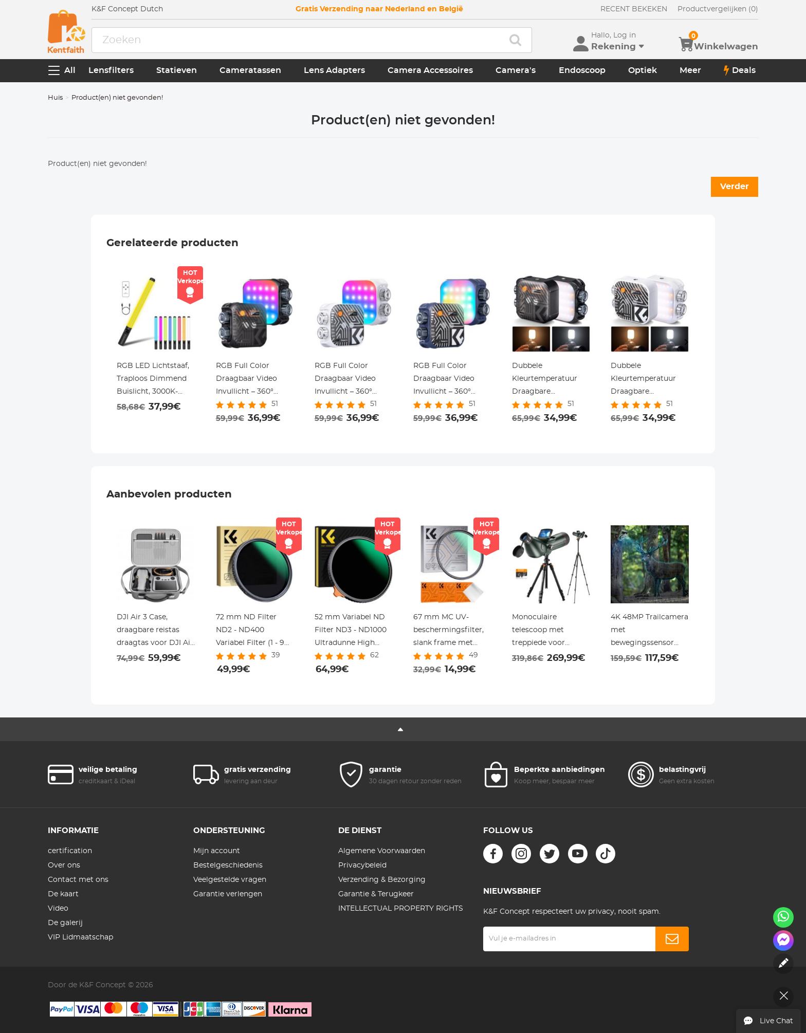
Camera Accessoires (430, 70)
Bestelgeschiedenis (228, 865)
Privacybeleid (362, 865)
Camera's (516, 70)
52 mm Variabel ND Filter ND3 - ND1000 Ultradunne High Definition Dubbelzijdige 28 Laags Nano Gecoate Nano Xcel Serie (352, 632)
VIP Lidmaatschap (80, 937)
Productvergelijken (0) (717, 9)
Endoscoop (582, 70)
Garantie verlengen (227, 894)
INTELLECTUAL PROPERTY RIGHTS (400, 908)
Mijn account (216, 851)
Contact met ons (78, 879)
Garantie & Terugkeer (376, 894)
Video (58, 908)
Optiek (642, 70)
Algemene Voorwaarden (381, 851)
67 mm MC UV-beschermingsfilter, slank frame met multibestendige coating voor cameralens (448, 632)
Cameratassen (250, 70)
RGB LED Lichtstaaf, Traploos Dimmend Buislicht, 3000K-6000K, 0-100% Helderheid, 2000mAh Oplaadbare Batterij (156, 380)
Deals (740, 70)
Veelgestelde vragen (229, 879)
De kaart (63, 894)
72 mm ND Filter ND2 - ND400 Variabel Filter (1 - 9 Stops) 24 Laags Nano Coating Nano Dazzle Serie (255, 632)
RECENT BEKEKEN (633, 9)
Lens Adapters (334, 70)
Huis (55, 98)
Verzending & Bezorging (382, 879)
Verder (734, 186)
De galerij (65, 923)
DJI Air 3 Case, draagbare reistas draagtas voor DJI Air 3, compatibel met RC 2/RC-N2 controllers (156, 632)
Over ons (64, 865)
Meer (690, 70)
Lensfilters (111, 70)
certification (70, 851)
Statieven (176, 70)
